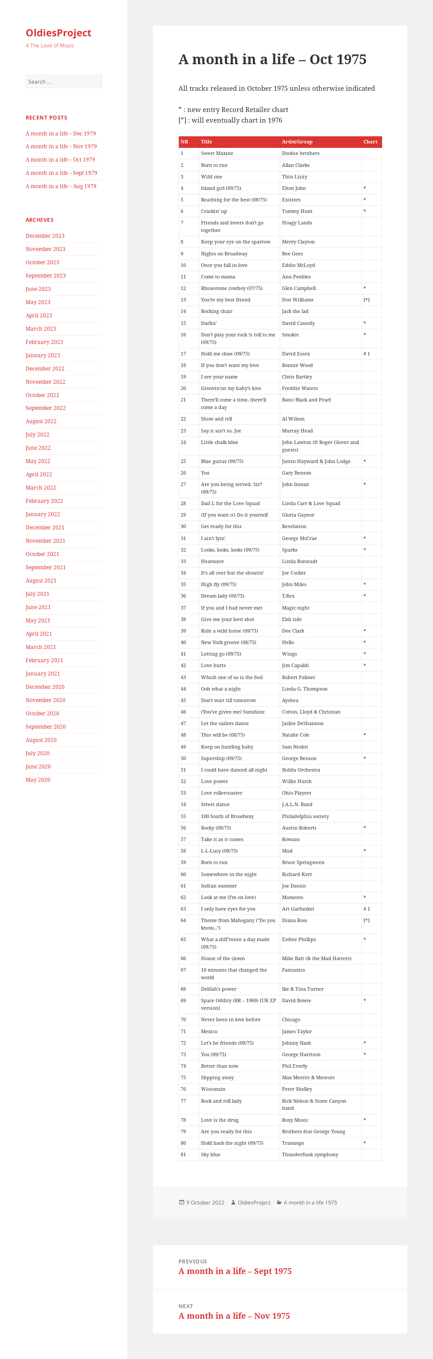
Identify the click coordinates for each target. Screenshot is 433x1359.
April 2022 (39, 474)
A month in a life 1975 (310, 1202)
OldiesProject (59, 32)
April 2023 (39, 315)
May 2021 (38, 620)
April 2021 (39, 633)
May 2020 (38, 780)
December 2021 (45, 527)
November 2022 (46, 382)
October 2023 (42, 262)
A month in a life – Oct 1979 (60, 159)
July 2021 (38, 594)
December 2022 (45, 368)
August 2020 (41, 740)
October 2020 (42, 713)
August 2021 (41, 580)
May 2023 (38, 302)
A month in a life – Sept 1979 (61, 173)
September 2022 (46, 408)
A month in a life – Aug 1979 (61, 186)
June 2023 (38, 289)
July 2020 (38, 753)
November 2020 (46, 700)
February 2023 (44, 342)
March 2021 (41, 647)
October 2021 (42, 554)
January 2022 (43, 514)
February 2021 (44, 660)
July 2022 (38, 434)
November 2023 (46, 249)
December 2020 (45, 687)
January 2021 (43, 673)
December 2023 (45, 235)
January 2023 (43, 355)
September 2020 (46, 726)
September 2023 (46, 275)
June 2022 (38, 448)
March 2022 (41, 487)
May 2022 (38, 461)
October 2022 (42, 395)
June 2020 (38, 766)
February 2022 (44, 501)
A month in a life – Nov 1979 (61, 146)
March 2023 (41, 328)
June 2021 (38, 607)
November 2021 (46, 540)
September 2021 (46, 567)
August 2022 (41, 421)
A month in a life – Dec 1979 (61, 133)
